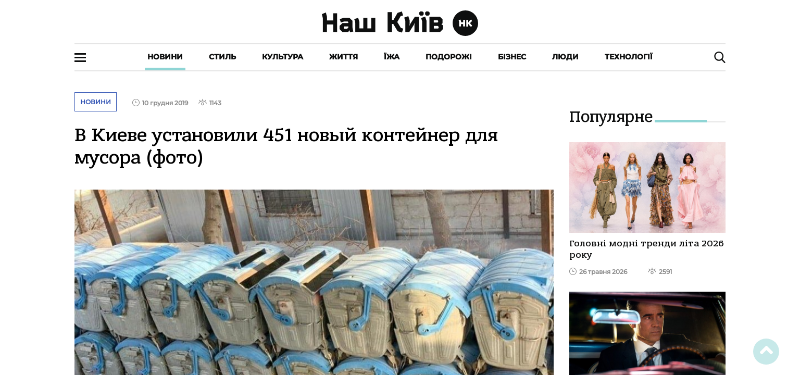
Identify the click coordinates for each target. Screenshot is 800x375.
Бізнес (512, 56)
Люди (565, 56)
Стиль (222, 56)
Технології (629, 56)
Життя (343, 56)
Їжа (391, 56)
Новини (165, 56)
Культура (282, 56)
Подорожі (449, 56)
